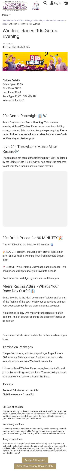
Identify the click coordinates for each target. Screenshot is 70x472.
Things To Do (32, 20)
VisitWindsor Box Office (13, 20)
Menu (6, 15)
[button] (45, 3)
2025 (5, 24)
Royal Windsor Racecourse (52, 20)
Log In (55, 3)
